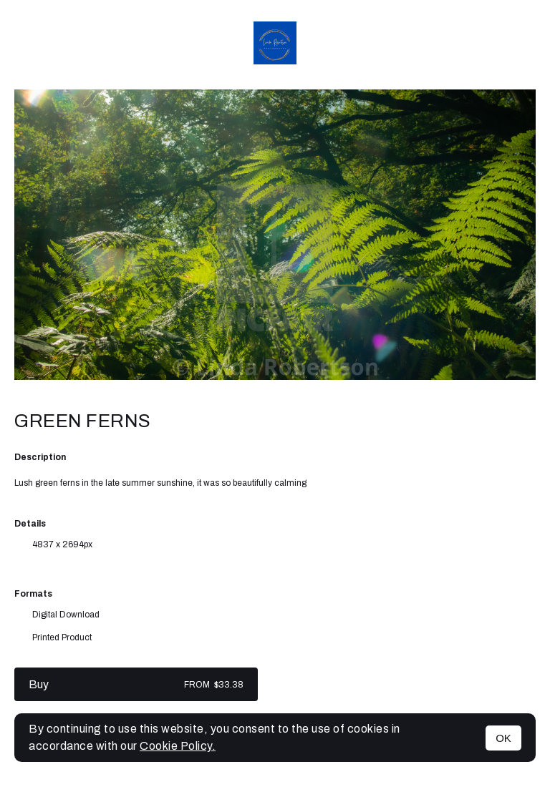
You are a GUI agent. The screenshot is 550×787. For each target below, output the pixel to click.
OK (503, 738)
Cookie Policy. (178, 746)
